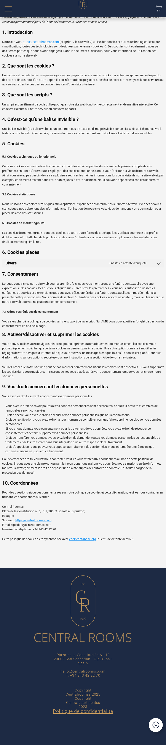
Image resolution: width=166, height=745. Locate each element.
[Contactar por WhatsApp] (156, 725)
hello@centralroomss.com (83, 671)
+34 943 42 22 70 (85, 675)
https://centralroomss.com (41, 42)
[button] (159, 8)
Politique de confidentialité (83, 711)
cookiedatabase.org (82, 539)
